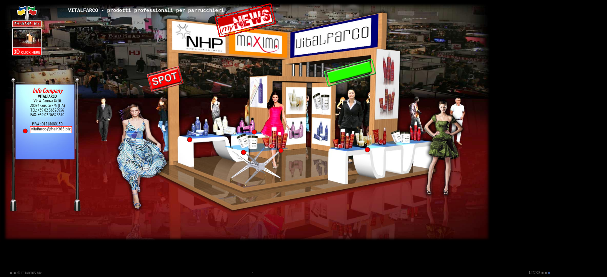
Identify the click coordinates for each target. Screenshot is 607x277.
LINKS (534, 272)
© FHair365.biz (29, 273)
